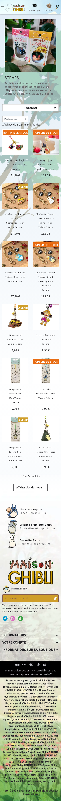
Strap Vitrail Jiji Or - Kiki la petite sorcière (15, 164)
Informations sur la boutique (28, 649)
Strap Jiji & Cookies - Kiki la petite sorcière (46, 164)
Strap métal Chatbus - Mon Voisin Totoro (15, 339)
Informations (14, 635)
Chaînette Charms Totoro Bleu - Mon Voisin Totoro (15, 277)
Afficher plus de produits (30, 487)
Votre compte (14, 642)
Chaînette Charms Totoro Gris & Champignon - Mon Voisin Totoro (46, 281)
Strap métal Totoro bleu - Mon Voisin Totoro (46, 393)
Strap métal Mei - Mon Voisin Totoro (45, 339)
